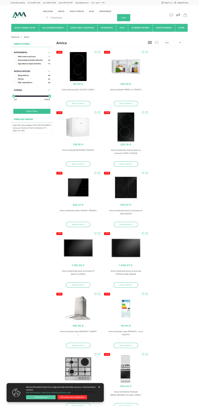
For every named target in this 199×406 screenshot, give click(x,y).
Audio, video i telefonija (82, 28)
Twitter (140, 320)
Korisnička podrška (18, 3)
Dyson (181, 28)
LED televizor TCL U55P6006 (159, 358)
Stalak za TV (41, 128)
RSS (178, 320)
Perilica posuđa (153, 340)
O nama (87, 340)
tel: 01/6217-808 (49, 3)
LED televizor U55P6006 (157, 367)
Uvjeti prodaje (62, 340)
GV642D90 (151, 354)
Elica (20, 125)
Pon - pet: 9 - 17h (98, 3)
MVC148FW (46, 125)
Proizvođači (105, 11)
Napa (15, 125)
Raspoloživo (34, 75)
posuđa (150, 381)
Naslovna (48, 11)
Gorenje (24, 128)
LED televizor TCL (154, 363)
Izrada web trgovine (180, 402)
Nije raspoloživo (34, 82)
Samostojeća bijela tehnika (34, 60)
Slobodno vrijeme (140, 28)
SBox (15, 131)
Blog (91, 11)
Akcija (61, 11)
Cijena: (18, 90)
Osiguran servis (63, 360)
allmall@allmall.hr (82, 3)
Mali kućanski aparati (53, 28)
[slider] (13, 96)
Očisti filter (32, 111)
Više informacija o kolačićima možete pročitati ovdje (48, 393)
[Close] (41, 397)
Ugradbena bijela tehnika (34, 64)
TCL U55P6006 (153, 372)
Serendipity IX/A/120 (31, 125)
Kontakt (59, 344)
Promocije (88, 356)
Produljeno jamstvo (92, 348)
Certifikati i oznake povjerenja (97, 360)
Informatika (107, 28)
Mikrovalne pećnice (34, 56)
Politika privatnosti (92, 344)
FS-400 (21, 131)
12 (137, 297)
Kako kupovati (62, 348)
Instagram (153, 320)
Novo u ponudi (77, 11)
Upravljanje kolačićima (66, 364)
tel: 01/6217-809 (34, 3)
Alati (122, 28)
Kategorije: (20, 52)
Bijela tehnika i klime (25, 28)
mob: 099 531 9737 (65, 3)
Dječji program (163, 28)
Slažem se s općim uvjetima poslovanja (35, 327)
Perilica (150, 377)
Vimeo (167, 320)
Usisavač (17, 128)
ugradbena (151, 344)
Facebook (126, 320)
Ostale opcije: (22, 71)
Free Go (31, 128)
